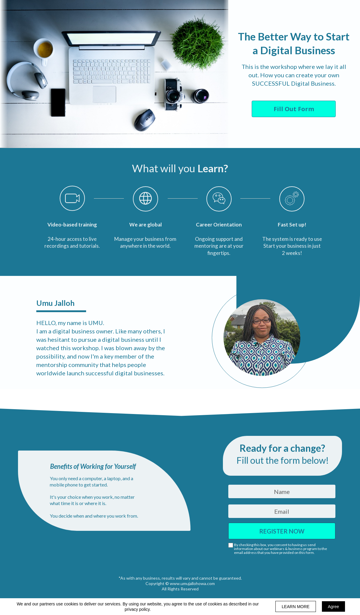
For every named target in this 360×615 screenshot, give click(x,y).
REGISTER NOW (282, 531)
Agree (333, 606)
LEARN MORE (296, 606)
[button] (294, 109)
